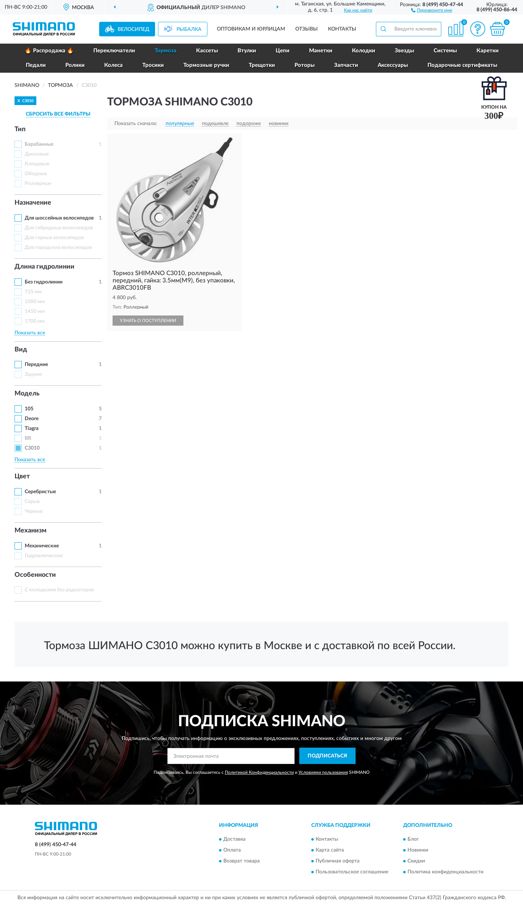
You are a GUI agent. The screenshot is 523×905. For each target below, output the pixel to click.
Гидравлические (44, 555)
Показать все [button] (30, 332)
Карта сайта (330, 850)
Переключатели (114, 50)
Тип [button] (20, 129)
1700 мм (35, 321)
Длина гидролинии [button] (44, 267)
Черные (33, 511)
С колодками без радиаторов (59, 589)
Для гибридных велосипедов (59, 227)
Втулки (247, 50)
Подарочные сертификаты (462, 65)
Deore (31, 418)
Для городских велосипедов (58, 247)
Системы (445, 50)
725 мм (33, 291)
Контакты (342, 29)
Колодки (363, 50)
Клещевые (37, 163)
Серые (32, 501)
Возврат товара (241, 861)
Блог (413, 839)
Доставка (234, 839)
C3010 (32, 448)
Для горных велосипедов (54, 237)
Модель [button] (27, 393)
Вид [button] (21, 349)
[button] (431, 10)
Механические (42, 545)
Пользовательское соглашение (352, 872)
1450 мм (35, 311)
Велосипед (133, 29)
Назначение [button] (33, 203)
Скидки (416, 861)
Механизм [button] (30, 530)
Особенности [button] (35, 575)
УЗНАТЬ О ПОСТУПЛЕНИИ (148, 320)
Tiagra (31, 428)
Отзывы (306, 29)
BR (28, 438)
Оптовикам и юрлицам (251, 29)
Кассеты (207, 50)
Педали (36, 65)
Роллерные (38, 183)
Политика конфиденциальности (445, 872)
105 (29, 408)
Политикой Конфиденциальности (259, 772)
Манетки (320, 50)
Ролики (75, 65)
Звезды (404, 50)
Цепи (282, 50)
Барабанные (39, 144)
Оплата (232, 850)
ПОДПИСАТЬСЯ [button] (327, 756)
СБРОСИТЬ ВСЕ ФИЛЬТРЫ (58, 114)
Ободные (36, 173)
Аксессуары (393, 65)
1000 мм (35, 301)
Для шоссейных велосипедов (59, 218)
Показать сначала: (135, 123)
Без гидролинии (43, 282)
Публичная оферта (338, 861)
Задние (33, 374)
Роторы (305, 65)
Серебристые (40, 491)
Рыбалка (189, 29)
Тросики (153, 65)
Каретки (488, 50)
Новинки (418, 850)
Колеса (113, 65)
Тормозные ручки (206, 65)
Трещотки (262, 65)
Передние (36, 364)
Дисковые (37, 154)
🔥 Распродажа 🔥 (49, 50)
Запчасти (346, 65)
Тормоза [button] (166, 50)
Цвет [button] (22, 476)
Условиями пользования (323, 772)
